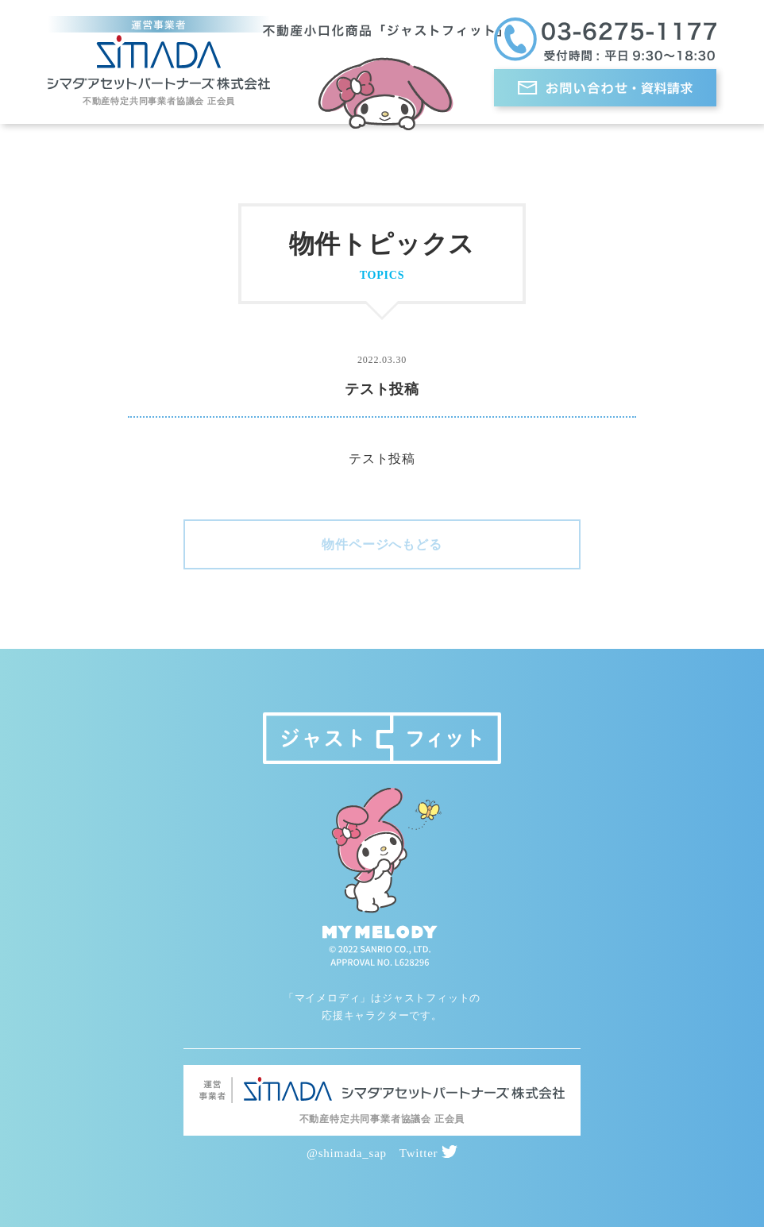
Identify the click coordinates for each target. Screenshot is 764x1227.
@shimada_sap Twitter (382, 1153)
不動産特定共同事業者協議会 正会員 (159, 101)
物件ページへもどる (382, 544)
